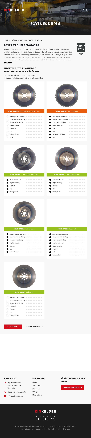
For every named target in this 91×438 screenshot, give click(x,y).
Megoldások (37, 395)
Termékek (36, 385)
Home (6, 40)
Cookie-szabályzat (51, 429)
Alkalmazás (36, 388)
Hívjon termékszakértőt (16, 392)
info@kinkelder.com (15, 396)
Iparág (34, 392)
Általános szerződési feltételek (62, 426)
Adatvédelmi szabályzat (30, 429)
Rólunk (35, 382)
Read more (8, 62)
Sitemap (66, 429)
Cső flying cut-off (19, 40)
